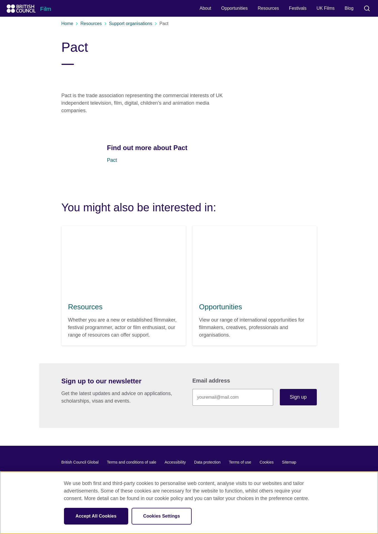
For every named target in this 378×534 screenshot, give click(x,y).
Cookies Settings (161, 516)
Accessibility (175, 462)
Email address (211, 381)
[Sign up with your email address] (232, 397)
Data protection (207, 462)
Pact (112, 160)
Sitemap (289, 462)
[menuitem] (205, 8)
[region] (189, 502)
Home (69, 23)
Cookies (267, 462)
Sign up (298, 397)
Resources (93, 23)
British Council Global (80, 462)
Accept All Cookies (96, 516)
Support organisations (133, 23)
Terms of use (240, 462)
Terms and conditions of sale (131, 462)
